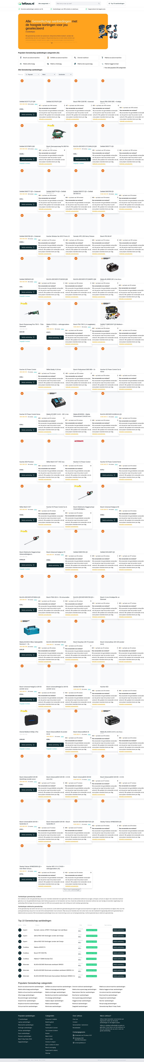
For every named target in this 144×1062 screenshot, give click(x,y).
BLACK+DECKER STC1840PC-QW (84, 279)
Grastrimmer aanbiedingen (27, 1001)
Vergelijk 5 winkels (78, 163)
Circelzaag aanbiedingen (53, 998)
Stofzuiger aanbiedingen (25, 1027)
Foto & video (49, 1039)
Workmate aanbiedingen (53, 1006)
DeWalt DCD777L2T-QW (27, 101)
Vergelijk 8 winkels (25, 341)
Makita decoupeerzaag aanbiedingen (84, 989)
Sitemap (47, 1053)
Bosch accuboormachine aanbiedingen (31, 987)
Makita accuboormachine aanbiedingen (112, 987)
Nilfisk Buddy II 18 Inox (53, 369)
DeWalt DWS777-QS (107, 146)
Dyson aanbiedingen (24, 1033)
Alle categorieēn (44, 3)
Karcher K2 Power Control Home (30, 414)
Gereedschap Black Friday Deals (110, 1006)
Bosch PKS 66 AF (106, 236)
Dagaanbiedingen (23, 1042)
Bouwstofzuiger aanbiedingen (27, 998)
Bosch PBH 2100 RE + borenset (83, 101)
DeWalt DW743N (78, 687)
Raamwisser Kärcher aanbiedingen (83, 992)
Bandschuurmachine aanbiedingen (56, 995)
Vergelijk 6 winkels (25, 163)
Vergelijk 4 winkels (25, 703)
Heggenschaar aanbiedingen (81, 1001)
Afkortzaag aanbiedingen (26, 995)
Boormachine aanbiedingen (108, 995)
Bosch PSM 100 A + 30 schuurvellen (57, 597)
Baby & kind (48, 1036)
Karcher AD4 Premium (27, 462)
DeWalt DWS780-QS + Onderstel (30, 236)
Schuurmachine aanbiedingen (28, 1006)
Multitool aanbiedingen (79, 1003)
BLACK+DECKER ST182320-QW (57, 279)
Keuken (47, 1033)
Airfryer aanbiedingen (24, 1030)
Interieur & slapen (50, 1042)
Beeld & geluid (49, 1022)
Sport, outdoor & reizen (52, 1044)
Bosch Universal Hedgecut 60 (109, 507)
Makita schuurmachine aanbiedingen (30, 992)
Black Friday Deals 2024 (25, 1039)
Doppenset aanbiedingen (107, 998)
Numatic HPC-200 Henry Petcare (83, 236)
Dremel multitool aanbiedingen (82, 987)
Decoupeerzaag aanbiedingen (82, 998)
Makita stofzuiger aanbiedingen (55, 992)
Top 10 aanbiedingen (116, 3)
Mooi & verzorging (50, 1047)
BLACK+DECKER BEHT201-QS (83, 822)
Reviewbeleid (76, 1027)
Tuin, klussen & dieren (51, 1030)
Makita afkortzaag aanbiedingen (28, 989)
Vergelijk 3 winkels (25, 569)
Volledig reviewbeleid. (45, 119)
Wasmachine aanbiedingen (26, 1025)
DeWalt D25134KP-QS (107, 552)
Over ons (75, 1019)
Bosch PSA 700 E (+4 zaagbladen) (84, 324)
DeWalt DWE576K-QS (80, 552)
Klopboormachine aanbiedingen (28, 1003)
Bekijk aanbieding (28, 159)
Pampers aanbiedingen (24, 1036)
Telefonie (48, 1025)
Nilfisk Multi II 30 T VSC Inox (55, 462)
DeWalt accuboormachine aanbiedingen (58, 987)
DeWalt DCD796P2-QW (27, 146)
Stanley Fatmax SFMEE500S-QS (110, 822)
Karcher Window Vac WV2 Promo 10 (58, 236)
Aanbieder (65, 74)
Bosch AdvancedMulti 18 (81, 732)
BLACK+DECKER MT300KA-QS (30, 597)
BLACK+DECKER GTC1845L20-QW (85, 146)
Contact (75, 1022)
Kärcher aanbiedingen (106, 1001)
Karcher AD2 (104, 687)
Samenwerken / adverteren (80, 1025)
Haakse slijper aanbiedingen (54, 1001)
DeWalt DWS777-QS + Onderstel (30, 191)
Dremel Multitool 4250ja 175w (29, 732)
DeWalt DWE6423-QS (27, 279)
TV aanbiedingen (23, 1019)
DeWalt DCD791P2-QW (54, 101)
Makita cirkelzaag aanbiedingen (55, 989)
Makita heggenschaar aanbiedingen (111, 989)
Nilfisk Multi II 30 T (25, 507)
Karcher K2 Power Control (28, 369)
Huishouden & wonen (51, 1027)
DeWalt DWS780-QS (107, 191)
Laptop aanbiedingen (24, 1022)
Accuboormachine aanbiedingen (110, 992)
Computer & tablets (51, 1019)
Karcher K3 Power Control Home (110, 462)
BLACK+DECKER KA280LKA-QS (111, 414)
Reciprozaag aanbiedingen (108, 1003)
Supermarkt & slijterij (51, 1050)
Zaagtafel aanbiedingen (79, 1006)
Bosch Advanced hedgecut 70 (55, 552)
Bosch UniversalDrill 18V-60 (82, 777)
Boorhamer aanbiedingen (80, 995)
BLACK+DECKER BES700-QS (56, 642)
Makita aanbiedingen (52, 1003)
